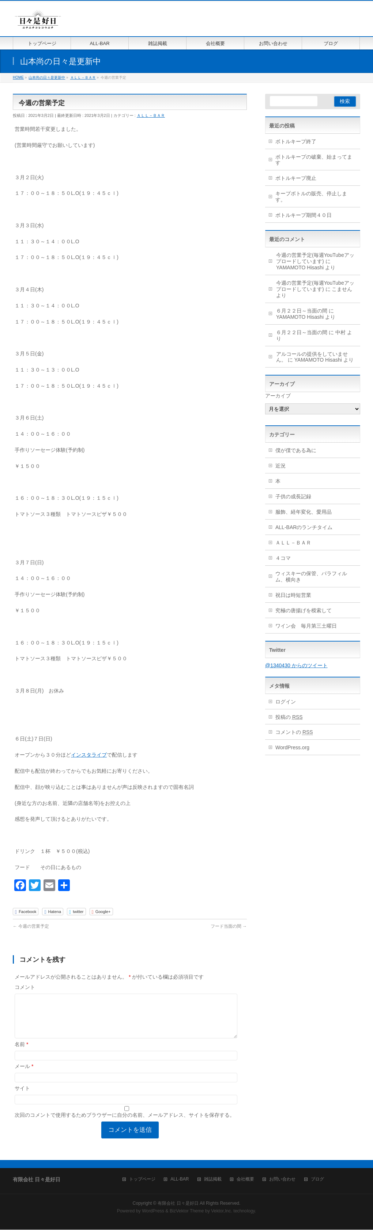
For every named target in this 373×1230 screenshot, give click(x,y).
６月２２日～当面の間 (301, 311)
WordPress (153, 1211)
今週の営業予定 (31, 926)
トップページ (142, 1179)
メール (24, 1075)
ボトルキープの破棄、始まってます (313, 160)
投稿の (289, 717)
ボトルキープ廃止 (295, 178)
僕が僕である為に (295, 450)
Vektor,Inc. (221, 1211)
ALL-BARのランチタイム (306, 527)
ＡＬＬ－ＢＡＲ (151, 115)
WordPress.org (292, 747)
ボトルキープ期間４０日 (303, 215)
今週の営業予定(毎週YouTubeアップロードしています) (315, 258)
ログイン (285, 702)
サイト (22, 1097)
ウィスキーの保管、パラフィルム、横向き (311, 576)
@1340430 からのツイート (296, 665)
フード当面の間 (229, 926)
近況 (280, 466)
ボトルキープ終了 (295, 141)
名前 (21, 1053)
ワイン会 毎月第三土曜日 (306, 626)
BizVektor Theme (187, 1211)
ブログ (317, 1179)
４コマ (283, 558)
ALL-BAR (179, 1179)
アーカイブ (278, 396)
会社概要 (245, 1179)
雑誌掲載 (213, 1179)
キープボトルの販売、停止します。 (311, 197)
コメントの (294, 732)
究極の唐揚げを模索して (303, 610)
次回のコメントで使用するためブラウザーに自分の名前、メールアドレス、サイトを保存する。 (125, 1124)
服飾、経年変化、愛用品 (303, 512)
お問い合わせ (282, 1179)
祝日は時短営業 (293, 595)
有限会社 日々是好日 (178, 1203)
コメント (25, 987)
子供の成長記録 (293, 496)
